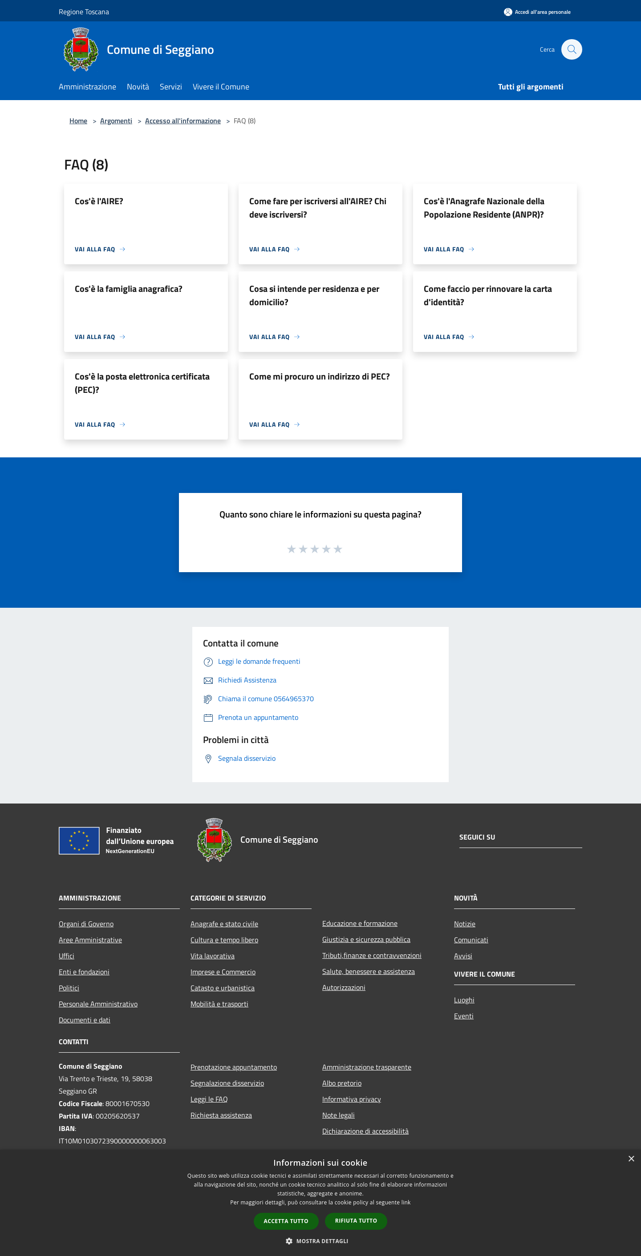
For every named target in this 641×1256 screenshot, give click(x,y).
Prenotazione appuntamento (234, 1067)
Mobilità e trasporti (219, 1003)
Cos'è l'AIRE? (99, 201)
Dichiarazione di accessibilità (365, 1131)
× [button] (631, 1159)
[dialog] (320, 1203)
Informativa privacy (351, 1099)
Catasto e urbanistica (223, 987)
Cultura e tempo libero (224, 939)
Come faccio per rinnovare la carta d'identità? (488, 295)
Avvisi (463, 955)
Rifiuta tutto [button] (356, 1220)
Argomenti (116, 120)
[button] (320, 1240)
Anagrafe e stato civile (224, 923)
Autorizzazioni (343, 987)
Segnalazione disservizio (227, 1083)
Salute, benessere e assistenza (368, 971)
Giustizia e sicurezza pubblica (366, 939)
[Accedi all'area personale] (537, 11)
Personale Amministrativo (98, 1003)
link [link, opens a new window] (406, 1202)
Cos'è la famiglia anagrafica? (129, 288)
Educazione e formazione (360, 923)
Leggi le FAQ (209, 1099)
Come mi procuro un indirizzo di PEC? (319, 376)
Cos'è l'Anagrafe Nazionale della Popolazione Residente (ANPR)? (484, 207)
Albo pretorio (341, 1083)
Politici (69, 987)
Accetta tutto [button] (286, 1221)
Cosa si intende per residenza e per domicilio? (314, 295)
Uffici (66, 955)
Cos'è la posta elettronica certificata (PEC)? (142, 382)
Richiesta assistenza (221, 1115)
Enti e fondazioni (84, 971)
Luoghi (464, 999)
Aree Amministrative (90, 939)
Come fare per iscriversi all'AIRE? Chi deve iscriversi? (317, 207)
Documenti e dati (84, 1019)
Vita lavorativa (213, 955)
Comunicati (471, 939)
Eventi (464, 1015)
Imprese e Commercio (223, 971)
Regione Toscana (84, 11)
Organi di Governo (86, 923)
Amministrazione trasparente (366, 1067)
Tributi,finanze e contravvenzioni (372, 955)
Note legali (338, 1115)
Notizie (464, 923)
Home (78, 120)
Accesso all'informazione (183, 120)
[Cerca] (571, 49)
